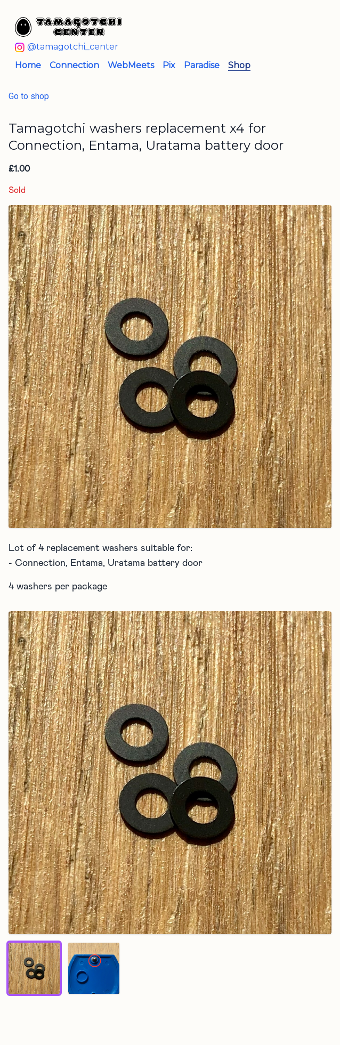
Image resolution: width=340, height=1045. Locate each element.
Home (28, 65)
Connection (74, 65)
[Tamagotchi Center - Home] (161, 27)
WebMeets (131, 65)
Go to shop (29, 96)
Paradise (202, 65)
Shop (239, 65)
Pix (169, 65)
